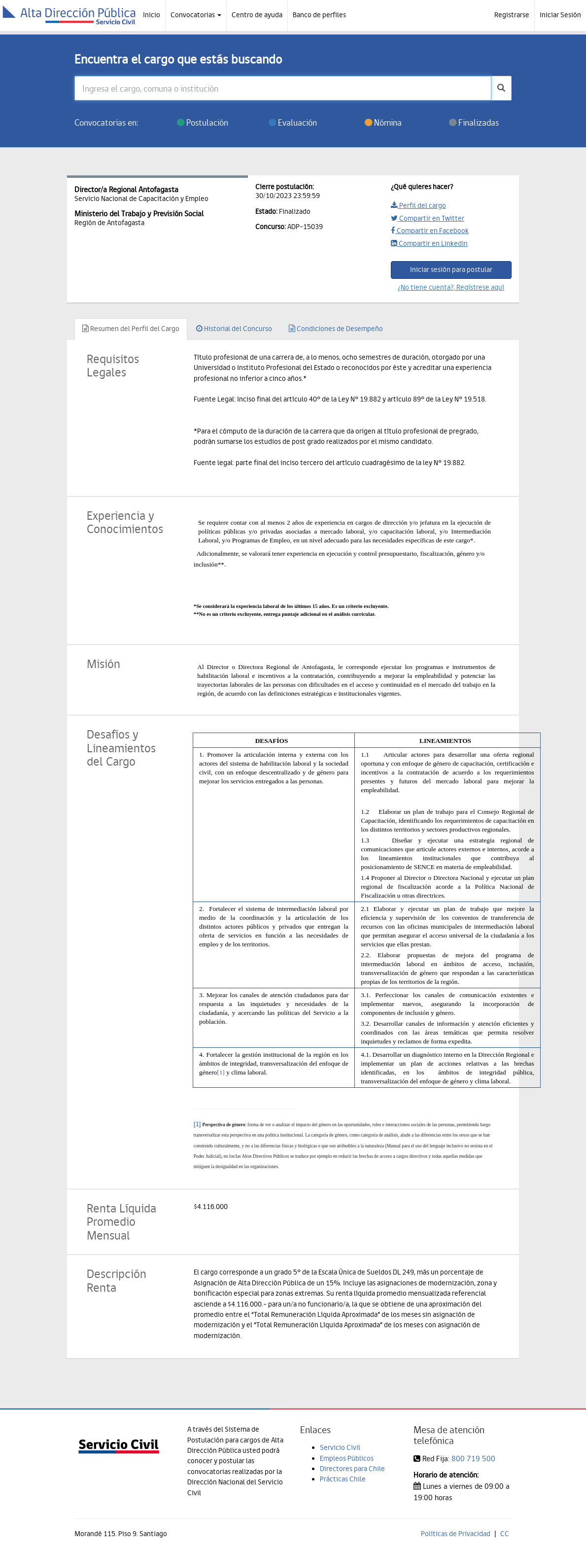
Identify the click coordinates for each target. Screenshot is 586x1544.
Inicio (151, 14)
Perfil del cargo (418, 205)
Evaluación (293, 122)
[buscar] (501, 88)
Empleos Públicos (347, 1458)
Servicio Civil (340, 1447)
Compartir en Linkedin (429, 243)
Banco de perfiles (319, 14)
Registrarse (511, 14)
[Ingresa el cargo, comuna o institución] (282, 88)
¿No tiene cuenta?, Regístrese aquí (451, 287)
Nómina (383, 122)
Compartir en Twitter (427, 218)
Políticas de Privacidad (455, 1533)
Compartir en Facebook (430, 230)
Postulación (202, 122)
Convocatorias (196, 14)
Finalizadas (474, 122)
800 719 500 (473, 1458)
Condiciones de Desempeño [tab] (336, 328)
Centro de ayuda (257, 14)
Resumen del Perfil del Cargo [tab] (130, 328)
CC (504, 1533)
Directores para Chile (352, 1468)
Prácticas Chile (343, 1479)
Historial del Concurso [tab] (234, 328)
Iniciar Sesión (560, 14)
